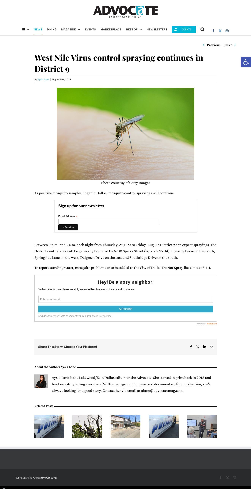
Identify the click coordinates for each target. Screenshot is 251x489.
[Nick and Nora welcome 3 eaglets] (87, 417)
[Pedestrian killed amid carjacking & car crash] (49, 417)
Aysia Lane (43, 79)
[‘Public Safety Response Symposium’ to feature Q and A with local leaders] (202, 417)
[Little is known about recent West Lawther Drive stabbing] (164, 417)
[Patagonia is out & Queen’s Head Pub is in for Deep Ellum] (125, 417)
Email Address (68, 216)
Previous (214, 45)
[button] (246, 62)
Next (228, 45)
